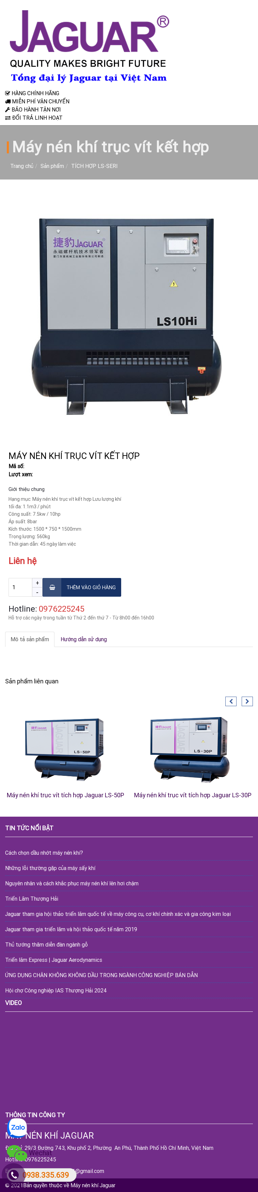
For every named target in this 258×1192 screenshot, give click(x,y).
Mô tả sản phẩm (30, 639)
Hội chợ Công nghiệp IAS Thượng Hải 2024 (56, 990)
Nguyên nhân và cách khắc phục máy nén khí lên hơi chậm (72, 883)
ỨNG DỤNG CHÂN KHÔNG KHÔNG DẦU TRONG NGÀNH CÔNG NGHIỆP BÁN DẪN (101, 975)
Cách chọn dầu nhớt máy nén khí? (44, 852)
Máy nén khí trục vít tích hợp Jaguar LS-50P (65, 795)
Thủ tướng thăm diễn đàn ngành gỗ (46, 944)
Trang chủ (21, 166)
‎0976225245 (61, 609)
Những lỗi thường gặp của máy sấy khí (50, 868)
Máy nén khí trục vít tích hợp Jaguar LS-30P (193, 795)
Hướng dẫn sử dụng (84, 639)
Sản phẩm (52, 166)
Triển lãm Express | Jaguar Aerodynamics (53, 959)
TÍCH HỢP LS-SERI (94, 166)
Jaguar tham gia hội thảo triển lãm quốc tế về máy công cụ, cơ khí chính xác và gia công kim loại (118, 913)
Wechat (29, 1153)
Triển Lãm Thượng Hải (31, 898)
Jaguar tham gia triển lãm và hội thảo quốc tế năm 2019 (71, 929)
